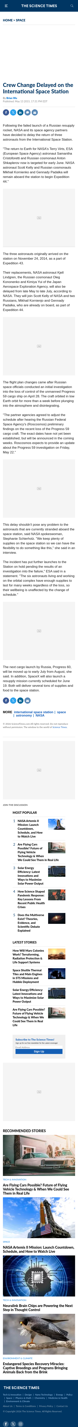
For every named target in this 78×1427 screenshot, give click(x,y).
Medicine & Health (57, 1397)
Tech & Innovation (12, 1394)
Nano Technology (44, 1394)
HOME (8, 20)
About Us (7, 1406)
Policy (69, 1394)
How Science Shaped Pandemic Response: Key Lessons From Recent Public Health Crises (31, 899)
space (61, 712)
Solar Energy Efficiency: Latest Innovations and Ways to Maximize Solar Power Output (30, 875)
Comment (27, 112)
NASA (40, 715)
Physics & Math (23, 1397)
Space (9, 1397)
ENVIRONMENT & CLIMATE (17, 1358)
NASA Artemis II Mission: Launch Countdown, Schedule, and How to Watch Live (30, 828)
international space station (33, 712)
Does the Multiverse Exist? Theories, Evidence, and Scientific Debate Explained (31, 922)
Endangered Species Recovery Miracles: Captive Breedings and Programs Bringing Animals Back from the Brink (35, 1368)
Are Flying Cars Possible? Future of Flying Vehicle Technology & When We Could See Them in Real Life (29, 1017)
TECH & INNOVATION (14, 1179)
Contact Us (62, 1406)
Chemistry (40, 1397)
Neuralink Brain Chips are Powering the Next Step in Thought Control (38, 1307)
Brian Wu (11, 98)
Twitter (13, 112)
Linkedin (20, 112)
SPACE (20, 20)
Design (28, 1394)
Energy (59, 1394)
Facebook (6, 112)
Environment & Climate (18, 1401)
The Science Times (39, 5)
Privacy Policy (46, 1406)
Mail (35, 112)
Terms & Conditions (26, 1406)
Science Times (59, 727)
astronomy (24, 715)
